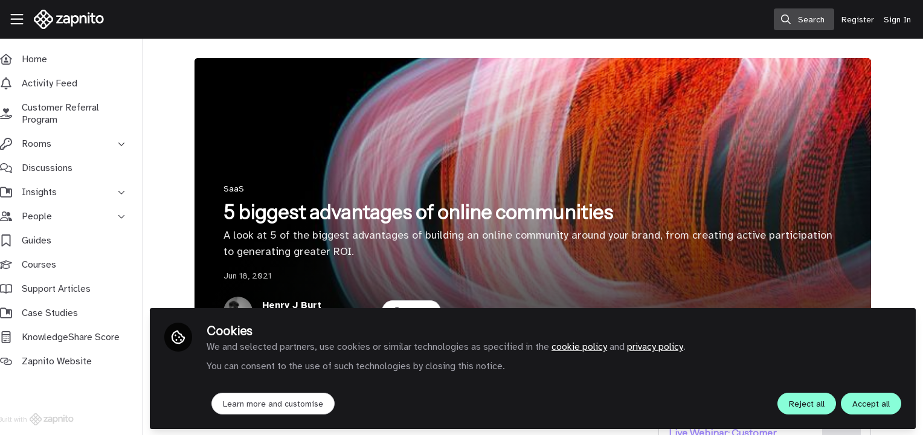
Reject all (807, 403)
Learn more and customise (285, 403)
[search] (804, 19)
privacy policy (667, 346)
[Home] (64, 19)
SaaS (240, 189)
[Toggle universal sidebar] (17, 19)
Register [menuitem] (857, 19)
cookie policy (591, 346)
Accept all (871, 403)
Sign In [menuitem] (897, 19)
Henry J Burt (297, 305)
